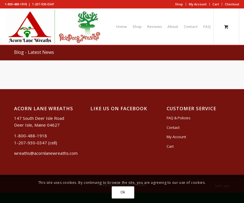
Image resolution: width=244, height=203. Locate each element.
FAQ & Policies (179, 117)
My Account (198, 4)
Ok (122, 192)
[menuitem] (179, 4)
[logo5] (55, 26)
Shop (179, 4)
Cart (215, 4)
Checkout (232, 4)
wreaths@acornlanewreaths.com (46, 153)
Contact (173, 127)
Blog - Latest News (34, 52)
